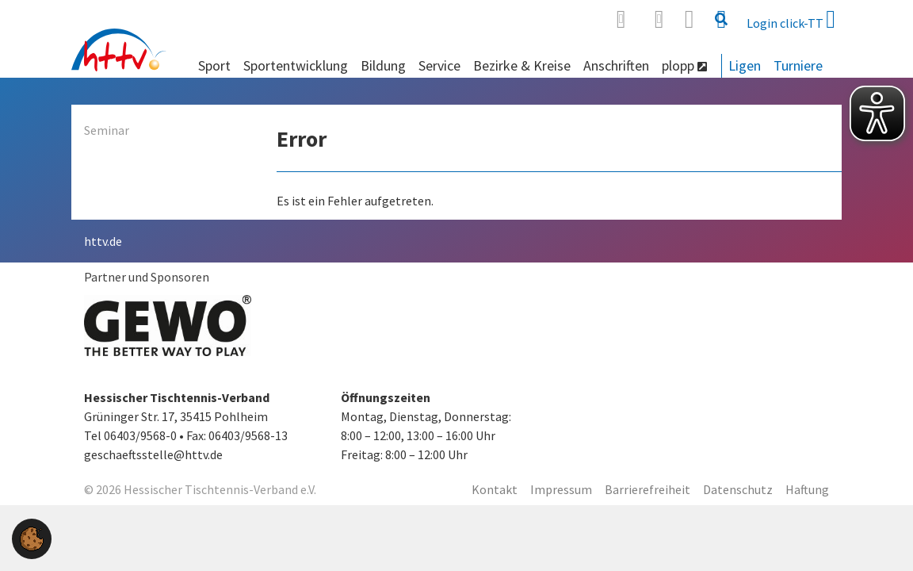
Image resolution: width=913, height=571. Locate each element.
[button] (32, 537)
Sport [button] (214, 65)
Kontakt (495, 489)
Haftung (807, 489)
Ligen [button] (744, 65)
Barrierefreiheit (647, 489)
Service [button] (439, 65)
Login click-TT (791, 19)
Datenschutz (738, 489)
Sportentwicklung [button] (295, 65)
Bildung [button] (383, 65)
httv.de (103, 241)
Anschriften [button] (616, 65)
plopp (684, 65)
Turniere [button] (798, 65)
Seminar (106, 130)
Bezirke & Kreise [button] (522, 65)
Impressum (561, 489)
